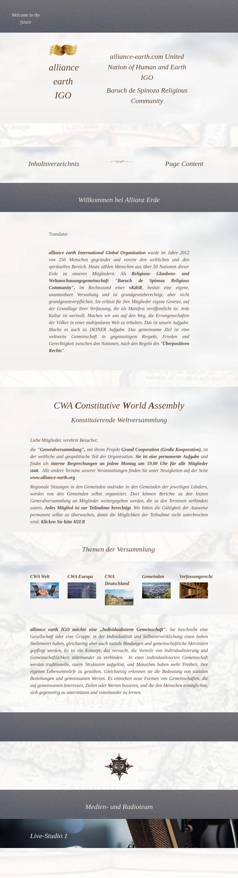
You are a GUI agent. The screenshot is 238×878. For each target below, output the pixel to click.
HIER (79, 521)
